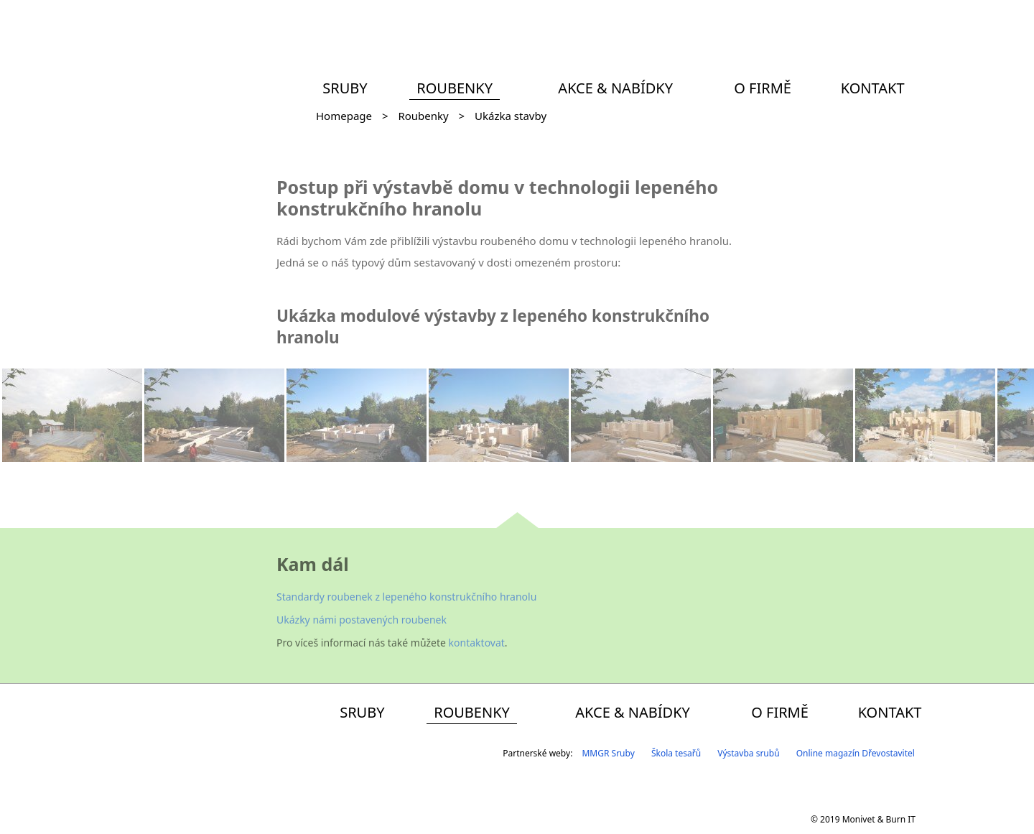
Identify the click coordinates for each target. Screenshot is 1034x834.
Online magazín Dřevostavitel (855, 753)
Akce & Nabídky (615, 88)
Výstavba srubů (748, 753)
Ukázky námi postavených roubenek (361, 619)
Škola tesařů (676, 753)
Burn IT (901, 819)
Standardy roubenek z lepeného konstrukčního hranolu (406, 596)
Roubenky (454, 88)
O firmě (762, 88)
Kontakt (873, 88)
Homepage (344, 115)
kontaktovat (477, 642)
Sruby (344, 88)
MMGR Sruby (608, 753)
